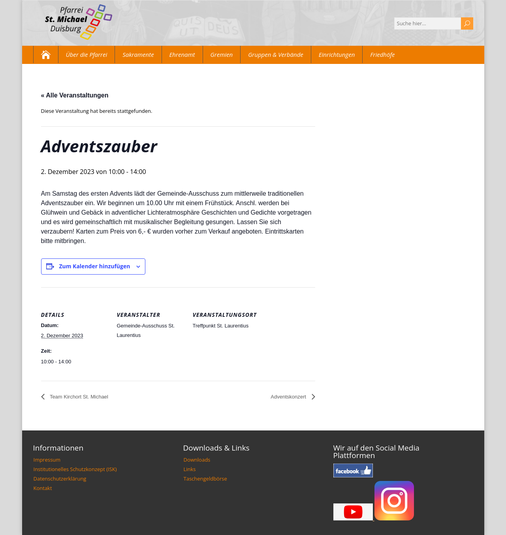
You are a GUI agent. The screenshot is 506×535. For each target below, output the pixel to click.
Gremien (222, 54)
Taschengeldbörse (205, 478)
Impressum (47, 459)
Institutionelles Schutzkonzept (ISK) (75, 469)
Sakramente (138, 54)
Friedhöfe (382, 54)
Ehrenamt (182, 54)
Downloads (197, 459)
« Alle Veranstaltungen (75, 95)
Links (190, 469)
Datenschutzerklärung (60, 478)
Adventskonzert (289, 397)
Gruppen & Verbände (275, 54)
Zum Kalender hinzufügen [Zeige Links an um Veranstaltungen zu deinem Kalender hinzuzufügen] (94, 266)
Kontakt (43, 488)
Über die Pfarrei (86, 54)
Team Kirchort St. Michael (78, 397)
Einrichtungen (337, 54)
